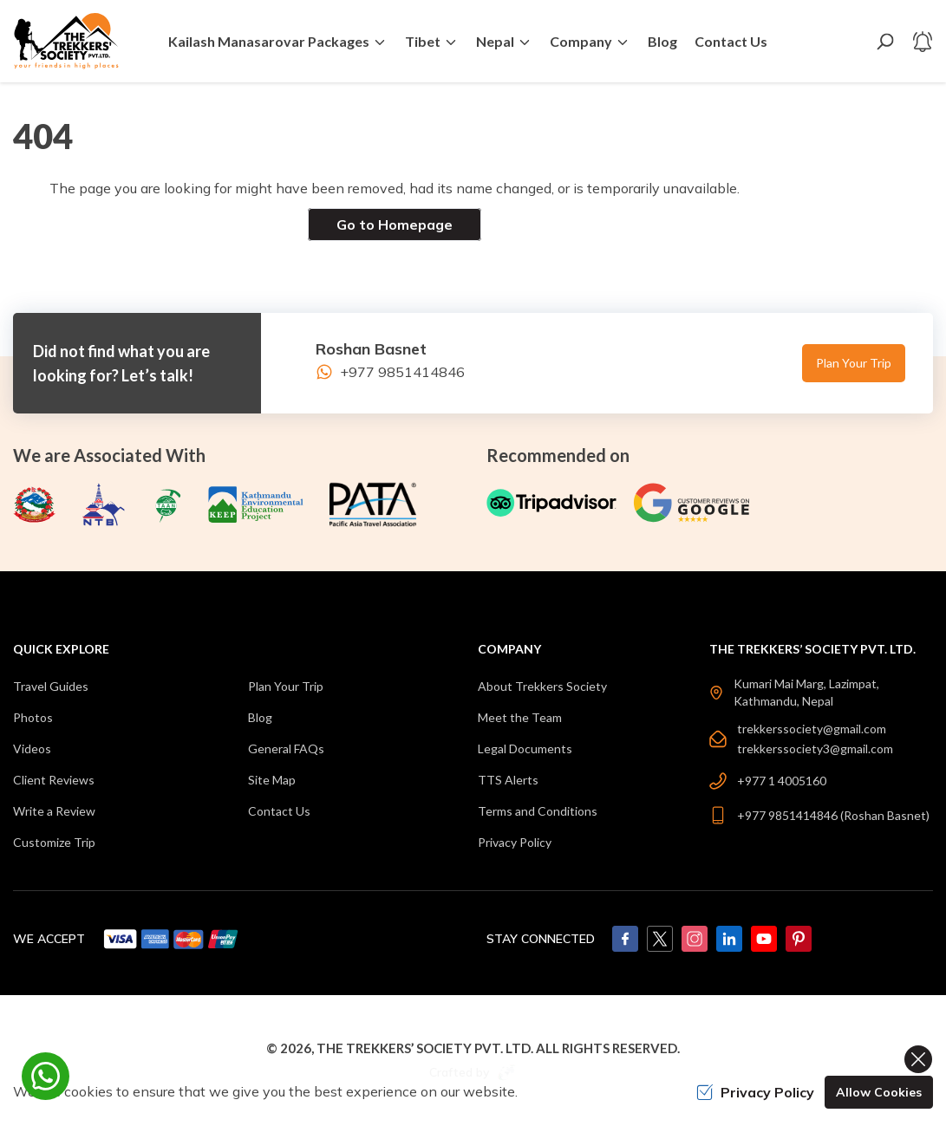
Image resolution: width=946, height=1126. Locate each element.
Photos (33, 717)
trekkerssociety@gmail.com (811, 728)
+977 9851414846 (390, 372)
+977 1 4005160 (781, 780)
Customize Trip (54, 842)
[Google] (695, 502)
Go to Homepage (394, 224)
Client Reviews (54, 779)
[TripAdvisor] (551, 502)
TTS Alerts (508, 779)
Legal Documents (525, 748)
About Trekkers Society (542, 686)
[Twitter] (660, 939)
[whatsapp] (45, 1076)
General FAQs (286, 748)
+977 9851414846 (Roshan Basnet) (833, 815)
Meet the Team (520, 717)
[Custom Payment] (171, 939)
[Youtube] (764, 939)
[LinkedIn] (729, 939)
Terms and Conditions (537, 811)
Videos (32, 748)
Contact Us (731, 41)
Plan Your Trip (853, 362)
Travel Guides (50, 686)
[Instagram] (695, 939)
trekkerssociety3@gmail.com (815, 748)
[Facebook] (625, 939)
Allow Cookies (879, 1092)
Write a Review (54, 811)
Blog (662, 41)
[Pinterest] (799, 939)
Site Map (272, 779)
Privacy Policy (514, 842)
